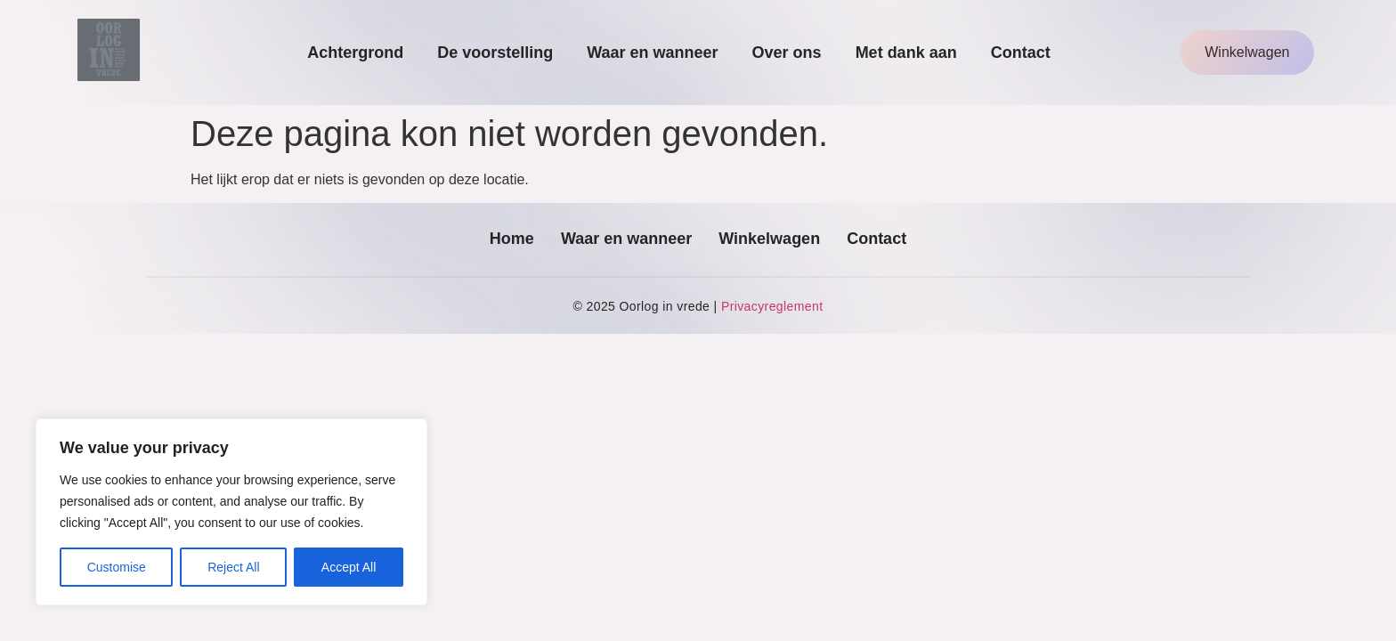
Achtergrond (355, 52)
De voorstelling (495, 52)
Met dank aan (906, 52)
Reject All (233, 567)
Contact (1021, 52)
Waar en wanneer (652, 52)
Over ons (787, 52)
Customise (116, 567)
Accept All (348, 567)
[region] (231, 511)
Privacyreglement (772, 306)
